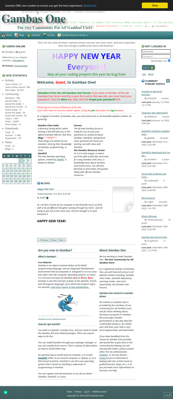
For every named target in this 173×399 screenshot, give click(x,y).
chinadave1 (18, 60)
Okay (155, 5)
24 (29, 175)
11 (4, 170)
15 (20, 170)
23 (25, 175)
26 (8, 181)
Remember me (159, 60)
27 (12, 181)
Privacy (78, 391)
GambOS (42, 358)
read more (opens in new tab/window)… (70, 287)
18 (4, 175)
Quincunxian (21, 65)
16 (25, 170)
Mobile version (99, 391)
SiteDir (43, 197)
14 (16, 170)
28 (16, 181)
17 (29, 170)
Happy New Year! (45, 189)
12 (8, 170)
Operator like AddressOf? (155, 112)
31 (29, 181)
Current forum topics (155, 82)
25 (4, 181)
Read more (90, 5)
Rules (69, 391)
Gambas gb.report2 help (154, 237)
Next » (62, 240)
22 (20, 175)
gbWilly (60, 159)
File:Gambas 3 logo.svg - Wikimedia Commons (51, 319)
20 (12, 175)
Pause (54, 240)
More (150, 74)
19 (8, 175)
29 (20, 181)
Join (144, 74)
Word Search (148, 198)
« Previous (43, 240)
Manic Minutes (149, 216)
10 (29, 165)
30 (25, 181)
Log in (87, 391)
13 (12, 170)
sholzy (103, 358)
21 (16, 175)
